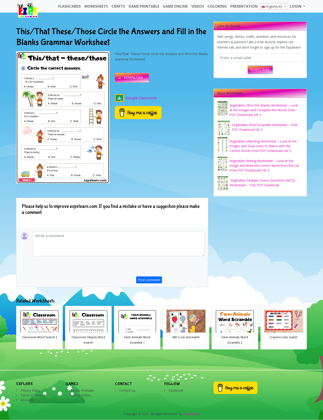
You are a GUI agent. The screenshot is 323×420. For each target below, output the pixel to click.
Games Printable (82, 390)
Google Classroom (136, 97)
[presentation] (170, 267)
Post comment (149, 280)
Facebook (176, 390)
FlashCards (69, 6)
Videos (197, 6)
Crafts (118, 6)
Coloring (217, 6)
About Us (27, 400)
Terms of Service (33, 395)
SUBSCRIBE (260, 69)
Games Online (80, 395)
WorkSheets (96, 6)
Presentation (244, 6)
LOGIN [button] (296, 6)
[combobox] (274, 6)
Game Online (175, 6)
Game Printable (144, 6)
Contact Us (127, 390)
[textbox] (274, 6)
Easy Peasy (191, 414)
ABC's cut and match (235, 337)
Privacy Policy (30, 390)
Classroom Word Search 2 (88, 337)
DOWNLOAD (133, 77)
